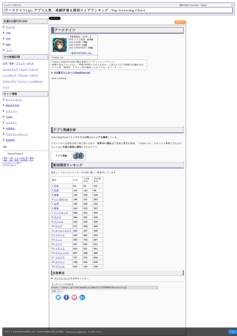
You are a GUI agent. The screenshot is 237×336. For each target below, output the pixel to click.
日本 (8, 39)
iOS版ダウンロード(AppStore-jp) (72, 72)
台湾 (5, 63)
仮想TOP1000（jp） (82, 53)
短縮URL (180, 22)
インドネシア (9, 75)
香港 (11, 63)
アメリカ (10, 27)
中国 (8, 33)
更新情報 (10, 140)
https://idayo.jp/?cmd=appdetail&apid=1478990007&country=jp (108, 288)
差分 (31, 160)
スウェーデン (9, 81)
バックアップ (9, 162)
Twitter (9, 117)
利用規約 (10, 128)
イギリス (33, 75)
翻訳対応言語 (12, 105)
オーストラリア (11, 69)
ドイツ (9, 50)
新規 (5, 158)
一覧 (11, 158)
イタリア (33, 69)
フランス (20, 63)
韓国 (8, 44)
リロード (16, 5)
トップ (7, 5)
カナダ (30, 63)
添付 (18, 162)
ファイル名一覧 (21, 158)
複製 (17, 160)
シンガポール (36, 81)
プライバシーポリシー (17, 134)
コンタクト (11, 122)
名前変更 (24, 160)
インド (6, 87)
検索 (31, 158)
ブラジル (22, 75)
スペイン (22, 81)
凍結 (11, 160)
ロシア (24, 69)
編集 (5, 160)
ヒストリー (11, 111)
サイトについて (14, 99)
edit (5, 146)
